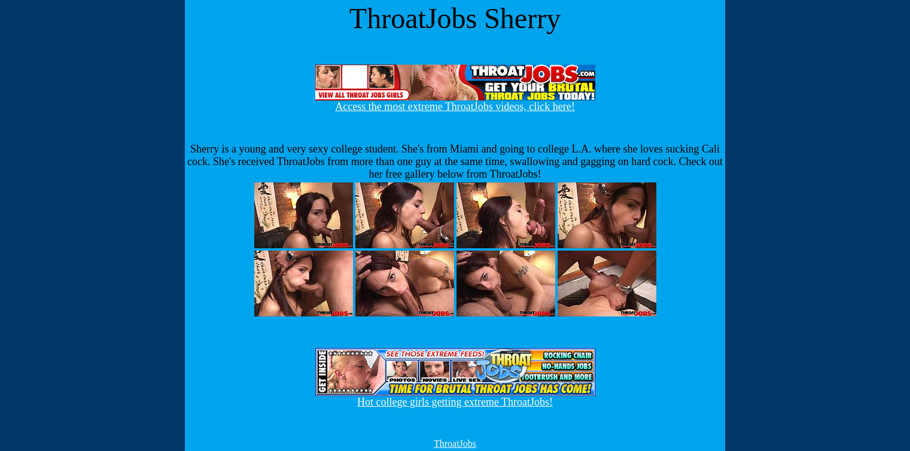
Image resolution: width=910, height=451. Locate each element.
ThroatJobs (455, 443)
